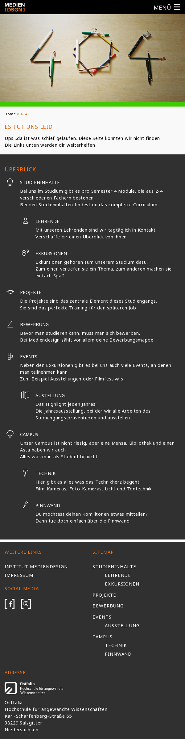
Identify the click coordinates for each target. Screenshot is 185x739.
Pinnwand (40, 505)
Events (21, 356)
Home (10, 113)
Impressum (19, 575)
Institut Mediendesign (36, 566)
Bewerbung (27, 324)
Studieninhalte (32, 182)
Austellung (42, 395)
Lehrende (40, 221)
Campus (21, 434)
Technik (38, 473)
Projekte (23, 292)
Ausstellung (122, 625)
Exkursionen (43, 253)
